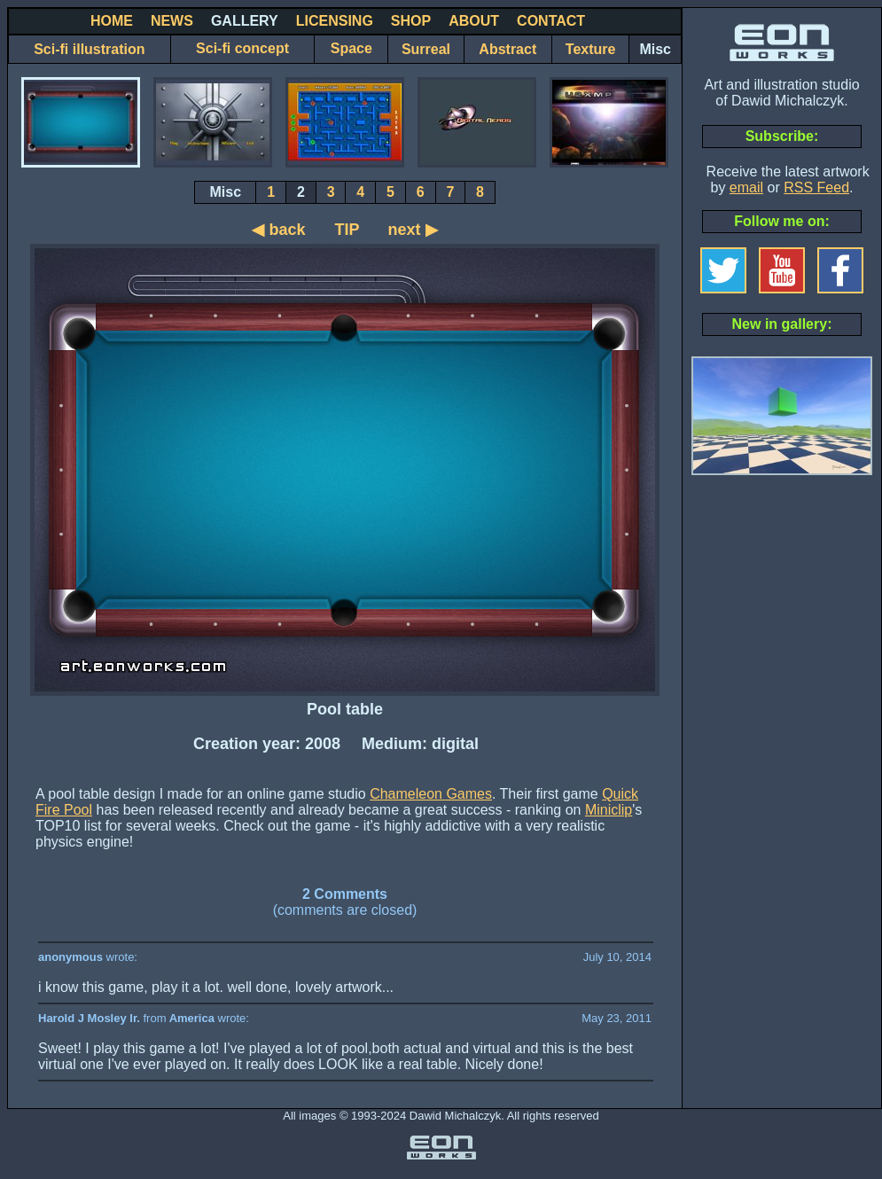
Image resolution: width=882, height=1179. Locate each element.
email (746, 187)
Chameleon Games (431, 793)
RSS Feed (816, 187)
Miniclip (608, 809)
